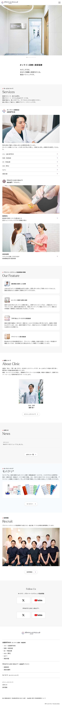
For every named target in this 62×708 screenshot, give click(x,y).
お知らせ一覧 (30, 454)
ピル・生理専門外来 (10, 646)
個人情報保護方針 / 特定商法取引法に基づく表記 (14, 698)
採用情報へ (30, 572)
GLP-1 (4, 170)
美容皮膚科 (7, 670)
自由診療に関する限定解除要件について (36, 698)
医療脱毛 (6, 667)
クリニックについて (30, 414)
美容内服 (4, 174)
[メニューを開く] (59, 2)
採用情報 (4, 687)
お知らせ (4, 685)
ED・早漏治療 (6, 162)
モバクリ (10, 675)
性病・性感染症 (6, 158)
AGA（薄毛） (6, 166)
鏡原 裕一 (32, 408)
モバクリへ (30, 504)
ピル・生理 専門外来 (8, 154)
